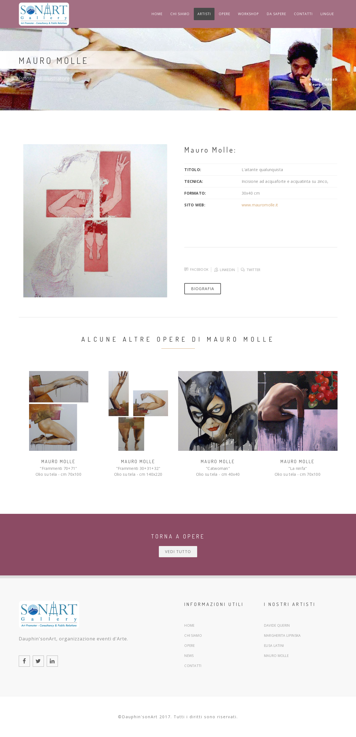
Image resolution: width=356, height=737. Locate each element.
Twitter (251, 269)
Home (189, 625)
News (189, 655)
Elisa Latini (274, 645)
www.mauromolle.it (260, 204)
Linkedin (224, 269)
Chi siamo (193, 635)
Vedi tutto (178, 551)
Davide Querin (277, 625)
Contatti (192, 665)
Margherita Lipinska (282, 635)
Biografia (202, 288)
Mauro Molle (58, 461)
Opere (189, 645)
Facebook (196, 269)
